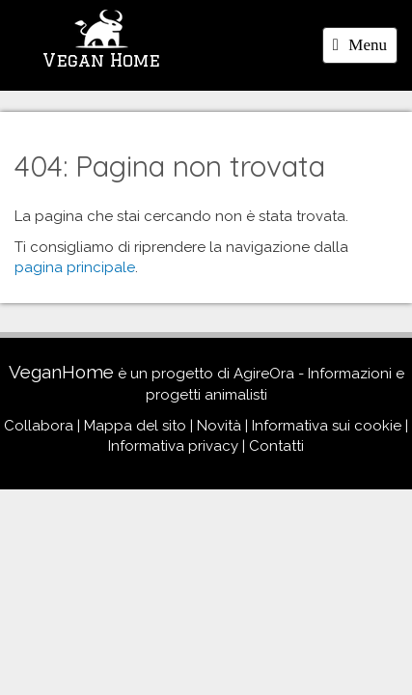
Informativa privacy (173, 446)
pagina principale (74, 267)
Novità (219, 425)
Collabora (38, 425)
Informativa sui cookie (326, 425)
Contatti (276, 446)
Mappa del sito (135, 425)
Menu (365, 48)
